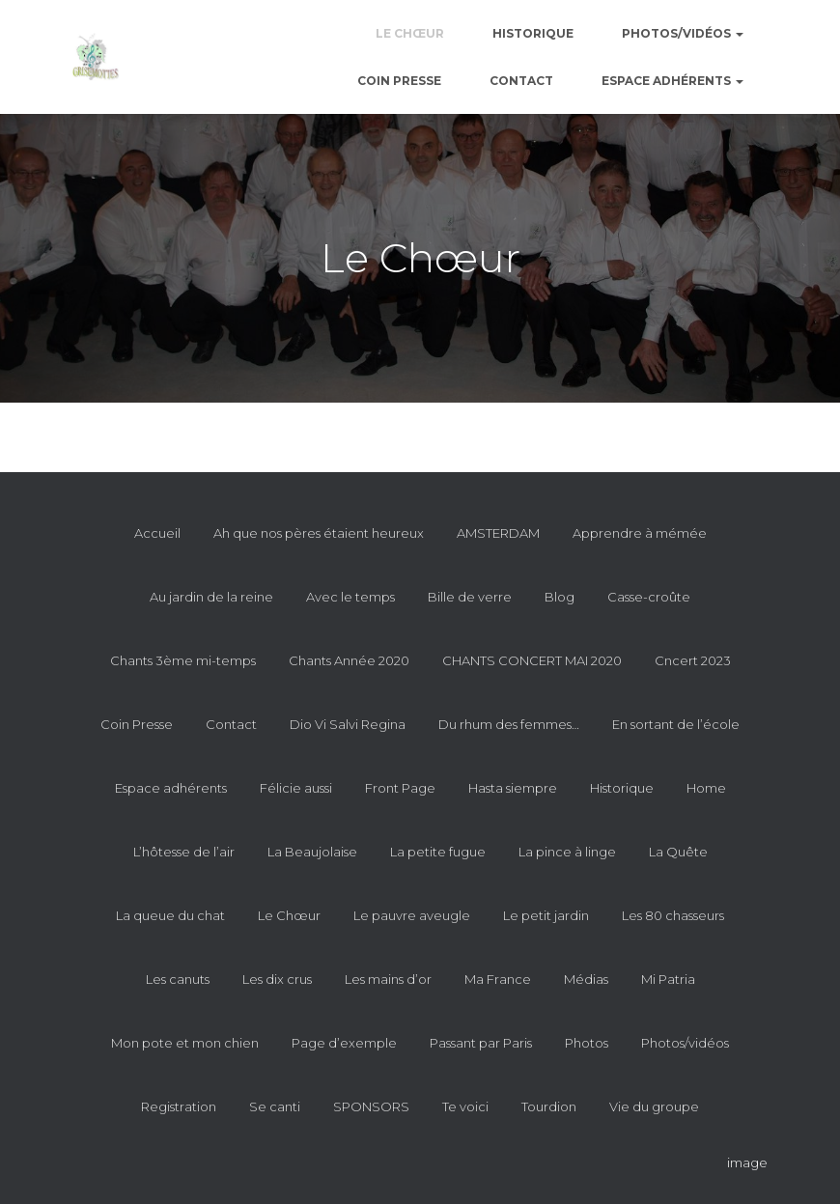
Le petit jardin (546, 915)
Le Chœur (410, 33)
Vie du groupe (654, 1106)
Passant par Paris (481, 1042)
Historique (533, 33)
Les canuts (178, 979)
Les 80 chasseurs (673, 915)
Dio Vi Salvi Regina (348, 724)
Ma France (497, 979)
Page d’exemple (344, 1042)
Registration (178, 1106)
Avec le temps (350, 596)
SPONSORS (371, 1106)
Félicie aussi (296, 788)
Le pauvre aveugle (411, 915)
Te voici (465, 1106)
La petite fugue (438, 851)
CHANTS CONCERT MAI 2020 (532, 660)
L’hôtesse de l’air (184, 851)
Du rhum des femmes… (508, 724)
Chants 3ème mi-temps (183, 660)
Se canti (274, 1106)
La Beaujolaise (312, 851)
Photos (586, 1042)
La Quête (678, 851)
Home (706, 788)
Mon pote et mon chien (185, 1042)
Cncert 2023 (693, 660)
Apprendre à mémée (640, 533)
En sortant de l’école (676, 724)
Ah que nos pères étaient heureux (318, 533)
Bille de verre (470, 596)
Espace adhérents (672, 80)
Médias (586, 979)
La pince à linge (567, 851)
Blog (559, 596)
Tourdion (548, 1106)
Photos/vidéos (682, 33)
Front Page (400, 788)
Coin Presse (399, 80)
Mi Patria (668, 979)
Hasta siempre (512, 788)
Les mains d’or (388, 979)
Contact (521, 80)
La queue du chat (170, 915)
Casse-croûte (648, 596)
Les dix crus (277, 979)
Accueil (157, 533)
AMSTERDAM (498, 533)
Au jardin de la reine (211, 596)
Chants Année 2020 (349, 660)
